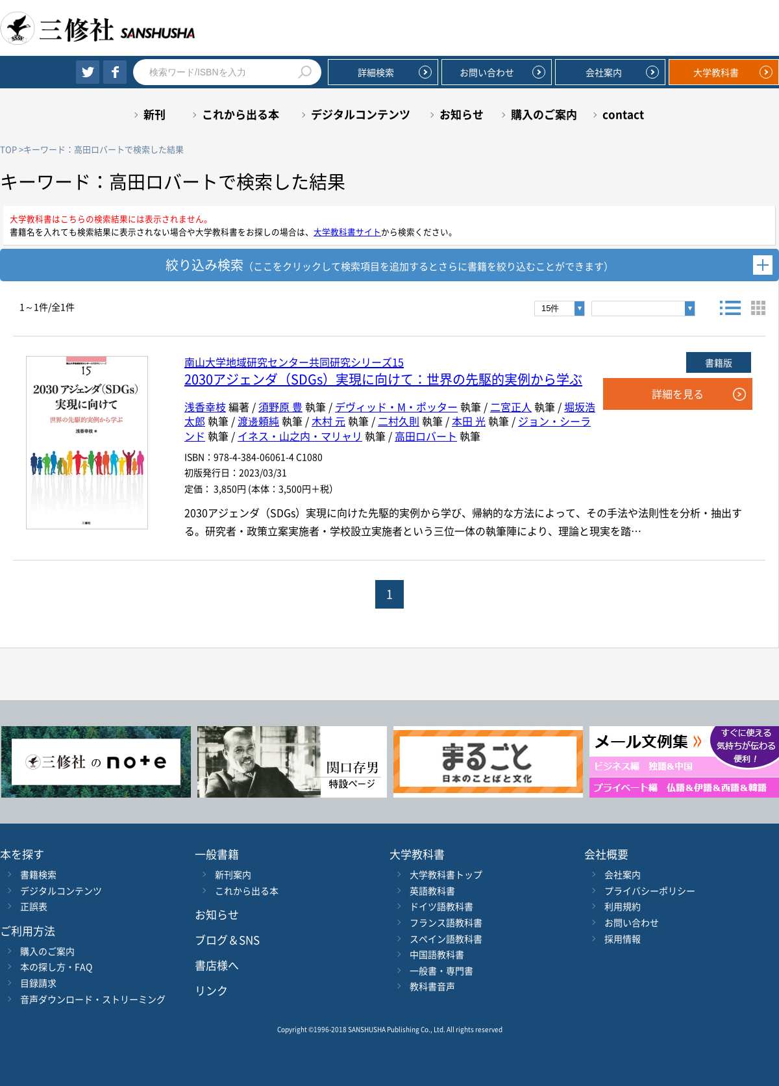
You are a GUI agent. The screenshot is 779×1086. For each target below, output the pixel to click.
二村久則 (398, 421)
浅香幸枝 (205, 406)
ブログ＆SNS (227, 939)
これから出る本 (240, 114)
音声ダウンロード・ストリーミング (93, 998)
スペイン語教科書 (446, 938)
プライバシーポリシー (649, 890)
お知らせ (461, 114)
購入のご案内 (544, 114)
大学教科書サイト (347, 231)
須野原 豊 (280, 406)
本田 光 (469, 421)
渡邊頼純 (258, 421)
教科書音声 (432, 985)
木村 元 (328, 421)
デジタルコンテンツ (360, 114)
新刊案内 (233, 874)
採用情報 (622, 938)
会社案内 (604, 72)
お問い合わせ (487, 72)
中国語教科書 (437, 954)
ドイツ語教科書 (441, 906)
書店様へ (217, 965)
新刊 (154, 114)
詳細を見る (678, 393)
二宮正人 (511, 406)
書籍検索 (38, 874)
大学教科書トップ (446, 874)
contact (623, 114)
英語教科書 (432, 890)
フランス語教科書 (446, 922)
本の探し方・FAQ (56, 966)
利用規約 (622, 906)
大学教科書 (716, 72)
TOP (8, 149)
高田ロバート (426, 436)
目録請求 (38, 982)
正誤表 (33, 906)
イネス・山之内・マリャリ (300, 436)
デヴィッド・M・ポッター (396, 406)
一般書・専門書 (441, 970)
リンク (211, 990)
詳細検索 (376, 72)
